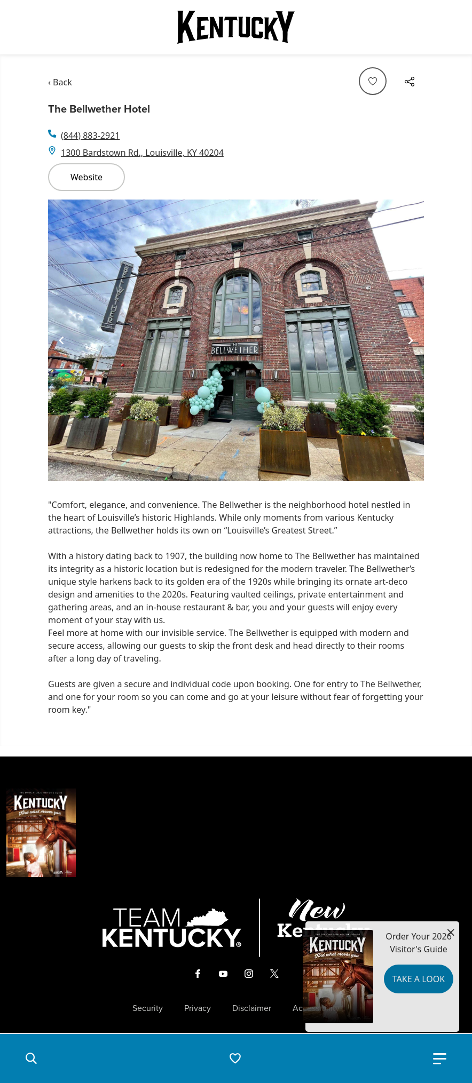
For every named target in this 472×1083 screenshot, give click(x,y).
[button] (31, 1058)
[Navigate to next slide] (411, 340)
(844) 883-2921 (90, 135)
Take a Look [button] (418, 979)
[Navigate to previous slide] (61, 340)
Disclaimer (251, 1008)
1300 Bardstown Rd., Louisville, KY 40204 (142, 152)
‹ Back (60, 82)
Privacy (197, 1008)
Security (147, 1008)
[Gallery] (236, 340)
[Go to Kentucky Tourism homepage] (236, 27)
